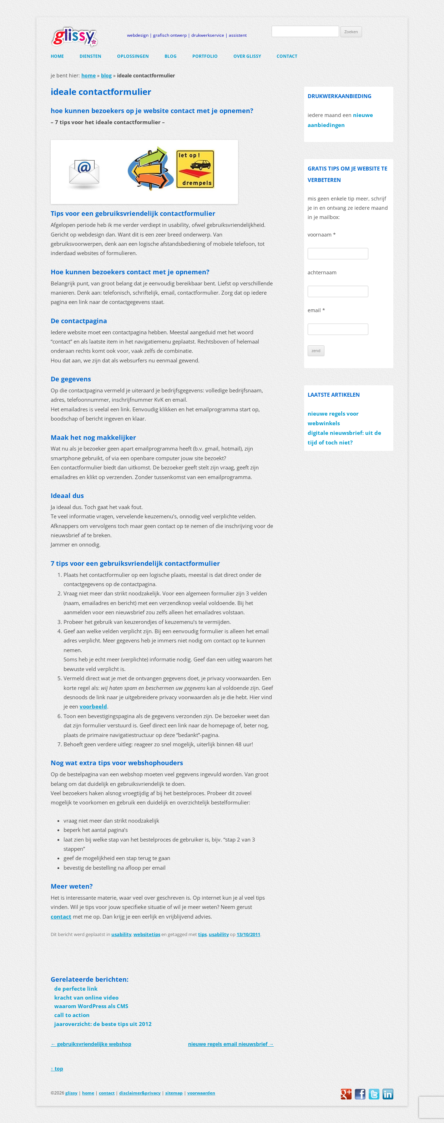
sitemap (174, 1093)
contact (287, 56)
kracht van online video (86, 997)
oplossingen (133, 56)
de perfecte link (75, 988)
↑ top (57, 1068)
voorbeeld (93, 706)
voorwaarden (201, 1093)
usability (121, 934)
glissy (71, 1093)
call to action (72, 1015)
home (57, 56)
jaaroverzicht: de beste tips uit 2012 (103, 1024)
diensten (90, 56)
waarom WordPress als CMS (91, 1006)
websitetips (146, 934)
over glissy (247, 56)
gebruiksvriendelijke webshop (91, 1044)
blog (171, 56)
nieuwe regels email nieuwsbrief (231, 1044)
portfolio (205, 56)
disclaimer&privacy (140, 1093)
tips (202, 934)
